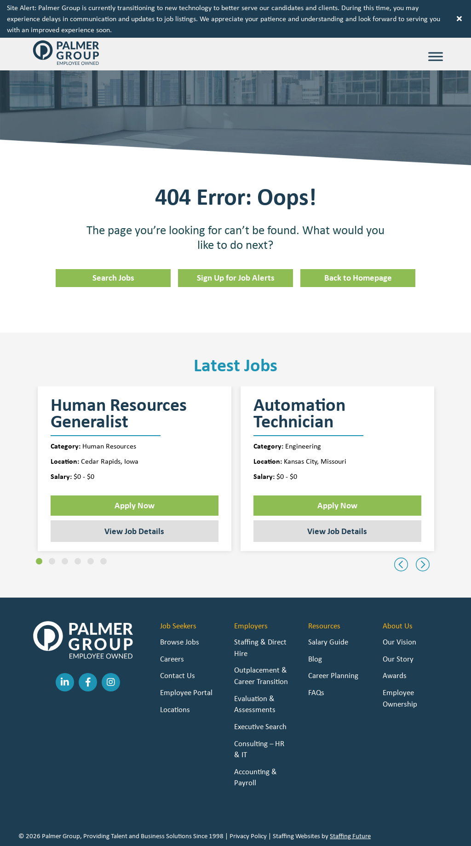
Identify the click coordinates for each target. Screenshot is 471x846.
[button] (460, 19)
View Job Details (134, 531)
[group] (134, 469)
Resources (324, 626)
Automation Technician (299, 413)
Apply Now (135, 505)
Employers (251, 626)
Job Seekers (178, 626)
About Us (398, 626)
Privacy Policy (248, 835)
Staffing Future (350, 835)
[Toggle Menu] (435, 56)
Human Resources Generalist (119, 413)
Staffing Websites (296, 835)
